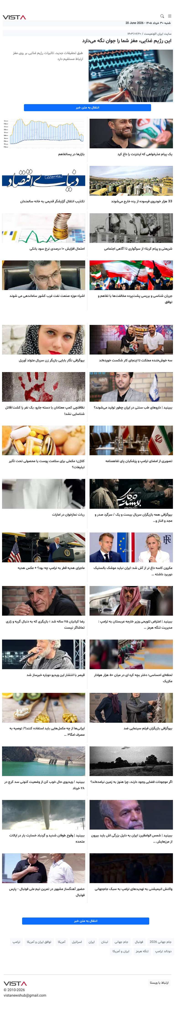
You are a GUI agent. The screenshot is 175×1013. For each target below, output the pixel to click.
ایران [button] (92, 942)
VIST (14, 16)
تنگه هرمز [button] (142, 951)
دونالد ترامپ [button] (163, 951)
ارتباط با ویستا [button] (159, 983)
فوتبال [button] (139, 942)
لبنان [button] (104, 942)
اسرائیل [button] (77, 942)
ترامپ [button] (16, 942)
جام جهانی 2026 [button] (161, 942)
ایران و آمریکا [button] (121, 951)
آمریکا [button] (61, 942)
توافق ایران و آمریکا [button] (39, 942)
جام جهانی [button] (121, 942)
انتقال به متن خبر (87, 107)
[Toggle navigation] (169, 16)
